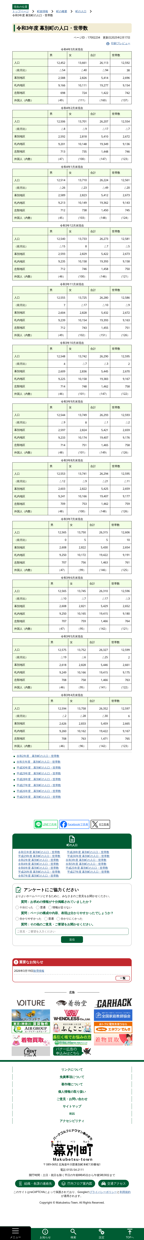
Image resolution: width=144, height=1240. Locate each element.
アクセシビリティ (72, 1121)
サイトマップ (72, 1106)
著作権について (72, 1084)
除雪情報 (38, 971)
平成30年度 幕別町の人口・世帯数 (39, 767)
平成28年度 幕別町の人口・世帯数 (39, 779)
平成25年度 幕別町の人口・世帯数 (39, 797)
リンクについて (72, 1069)
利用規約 (125, 1192)
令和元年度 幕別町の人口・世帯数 (39, 762)
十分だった (26, 907)
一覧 (122, 978)
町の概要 (61, 11)
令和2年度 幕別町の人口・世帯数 (38, 756)
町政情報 (42, 11)
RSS (72, 1114)
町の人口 (80, 11)
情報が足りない (62, 907)
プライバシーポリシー (103, 1192)
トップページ (20, 11)
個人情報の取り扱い (72, 1091)
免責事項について (72, 1077)
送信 (72, 939)
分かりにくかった (72, 918)
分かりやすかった (30, 918)
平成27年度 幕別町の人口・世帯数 (39, 785)
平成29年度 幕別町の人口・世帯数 (39, 773)
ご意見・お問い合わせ (72, 1099)
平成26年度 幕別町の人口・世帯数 (39, 791)
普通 (43, 907)
